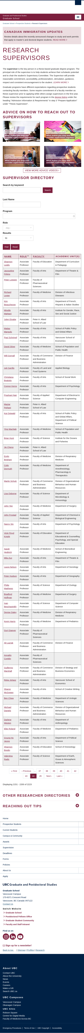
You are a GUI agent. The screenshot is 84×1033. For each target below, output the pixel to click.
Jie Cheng (9, 447)
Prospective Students (23, 23)
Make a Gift (8, 988)
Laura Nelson (10, 567)
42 (76, 770)
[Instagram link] (6, 936)
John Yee (8, 506)
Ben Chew (9, 698)
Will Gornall (9, 355)
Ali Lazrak (8, 643)
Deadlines (7, 853)
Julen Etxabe (10, 319)
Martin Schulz (10, 481)
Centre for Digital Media (14, 1015)
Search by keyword (13, 185)
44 (34, 775)
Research (40, 950)
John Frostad (10, 515)
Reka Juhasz (10, 680)
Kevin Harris (9, 621)
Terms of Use (29, 1028)
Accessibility (57, 1028)
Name (8, 256)
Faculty (39, 256)
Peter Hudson (10, 576)
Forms (6, 859)
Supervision (8, 847)
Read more (59, 40)
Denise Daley (10, 612)
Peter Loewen (10, 280)
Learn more (60, 82)
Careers (6, 985)
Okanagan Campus (12, 1005)
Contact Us (8, 904)
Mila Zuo (8, 558)
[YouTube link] (20, 936)
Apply (5, 876)
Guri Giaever (10, 630)
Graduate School (8, 23)
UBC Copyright (43, 1028)
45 (41, 775)
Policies (6, 864)
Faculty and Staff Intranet (18, 924)
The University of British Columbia (30, 5)
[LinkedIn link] (13, 936)
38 (48, 770)
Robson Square (10, 1012)
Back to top (9, 950)
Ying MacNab (10, 429)
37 (41, 770)
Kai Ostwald (9, 413)
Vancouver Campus (12, 1002)
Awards (6, 842)
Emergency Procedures (12, 1028)
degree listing (61, 97)
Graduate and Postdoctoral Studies (42, 885)
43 (27, 775)
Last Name (8, 199)
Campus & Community (12, 836)
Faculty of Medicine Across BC (17, 1019)
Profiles (30, 950)
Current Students (10, 830)
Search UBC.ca (10, 991)
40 (62, 770)
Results (7, 233)
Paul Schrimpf (10, 337)
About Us (7, 870)
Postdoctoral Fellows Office (19, 916)
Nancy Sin (9, 524)
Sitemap (21, 950)
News (5, 979)
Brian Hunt (9, 438)
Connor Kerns (10, 386)
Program (7, 211)
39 (55, 770)
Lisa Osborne (10, 493)
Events (6, 982)
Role (5, 222)
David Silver (9, 346)
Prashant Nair (10, 395)
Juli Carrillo (9, 368)
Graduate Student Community (20, 920)
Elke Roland (9, 729)
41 (69, 770)
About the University (12, 976)
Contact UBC (9, 973)
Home (5, 818)
